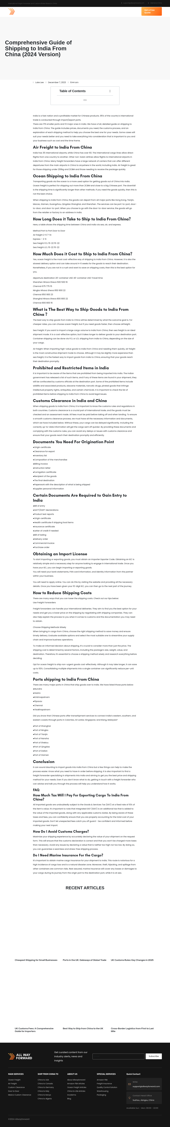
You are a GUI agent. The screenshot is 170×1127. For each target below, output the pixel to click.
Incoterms (71, 1095)
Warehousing (102, 1091)
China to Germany (46, 1087)
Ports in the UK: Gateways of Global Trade (84, 960)
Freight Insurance (104, 1083)
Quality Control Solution (107, 1087)
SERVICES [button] (46, 11)
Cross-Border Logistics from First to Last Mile (132, 1030)
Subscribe (154, 1056)
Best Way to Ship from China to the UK (83, 1028)
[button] (110, 91)
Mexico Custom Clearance (19, 1095)
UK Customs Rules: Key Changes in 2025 (132, 960)
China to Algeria (45, 1098)
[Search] (118, 1056)
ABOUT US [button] (80, 11)
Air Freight (12, 1083)
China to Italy (43, 1091)
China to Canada (45, 1083)
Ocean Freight (14, 1080)
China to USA (43, 1080)
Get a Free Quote (149, 11)
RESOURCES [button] (94, 11)
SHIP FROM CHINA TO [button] (63, 11)
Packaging (101, 1095)
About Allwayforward (76, 1080)
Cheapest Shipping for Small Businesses (36, 960)
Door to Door (13, 1091)
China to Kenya (44, 1095)
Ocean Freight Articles (76, 1087)
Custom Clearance (16, 1087)
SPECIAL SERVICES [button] (110, 11)
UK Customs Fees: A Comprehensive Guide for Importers (34, 1030)
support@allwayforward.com (132, 3)
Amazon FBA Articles (76, 1083)
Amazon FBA (102, 1080)
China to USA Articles (76, 1091)
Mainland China (155, 3)
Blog (69, 1098)
